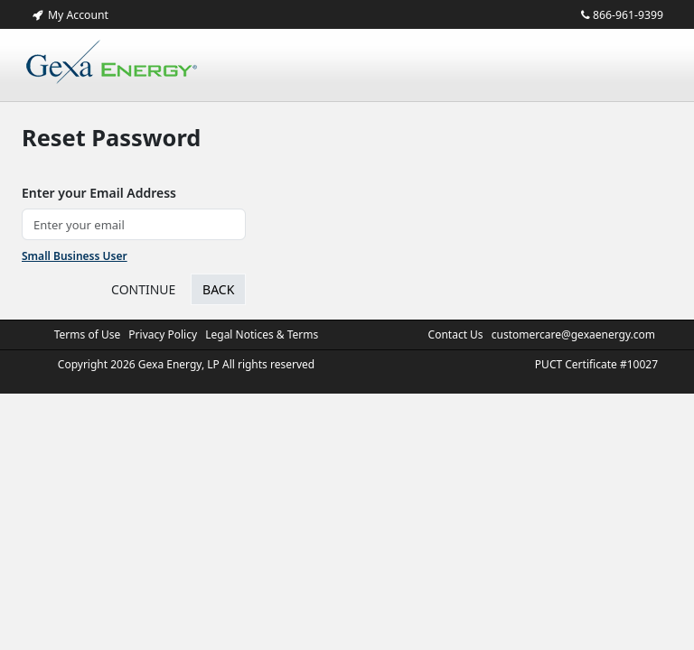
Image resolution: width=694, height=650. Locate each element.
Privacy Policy (162, 334)
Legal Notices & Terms (261, 334)
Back (218, 289)
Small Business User (74, 256)
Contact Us (455, 334)
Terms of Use (87, 334)
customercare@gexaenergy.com (573, 334)
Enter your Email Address (99, 192)
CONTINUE (143, 289)
